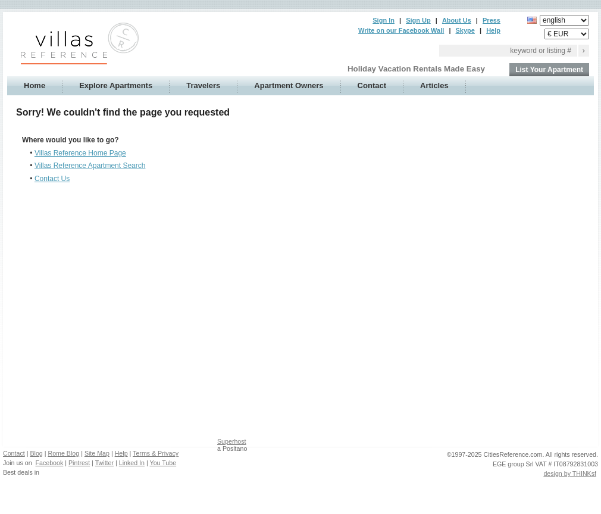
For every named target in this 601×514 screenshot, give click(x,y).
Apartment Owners (288, 85)
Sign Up (418, 20)
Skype (465, 30)
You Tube (163, 462)
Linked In (132, 462)
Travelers (203, 85)
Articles (434, 85)
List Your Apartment (549, 70)
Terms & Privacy (156, 453)
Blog (36, 453)
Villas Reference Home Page (80, 153)
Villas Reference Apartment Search (90, 165)
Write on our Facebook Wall (401, 30)
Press (491, 20)
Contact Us (52, 179)
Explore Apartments (115, 85)
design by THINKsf (569, 473)
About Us (456, 20)
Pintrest (79, 462)
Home (34, 85)
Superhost (231, 441)
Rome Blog (63, 453)
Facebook (50, 462)
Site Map (96, 453)
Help (493, 30)
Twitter (104, 462)
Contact (372, 85)
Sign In (384, 20)
